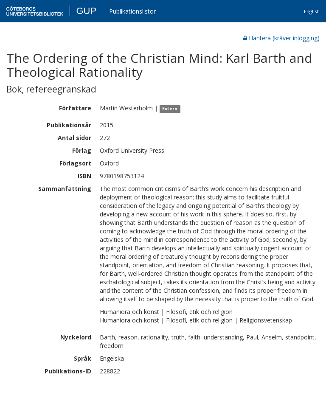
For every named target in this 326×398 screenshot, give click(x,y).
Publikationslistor (132, 11)
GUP (86, 11)
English (312, 11)
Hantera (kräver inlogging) (281, 38)
